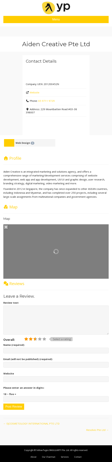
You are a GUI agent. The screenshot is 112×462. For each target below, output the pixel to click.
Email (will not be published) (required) (27, 359)
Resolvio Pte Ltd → (97, 430)
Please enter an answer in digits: (23, 387)
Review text (11, 302)
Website (34, 92)
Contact (77, 456)
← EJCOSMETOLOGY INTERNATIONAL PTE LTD (31, 423)
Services (65, 456)
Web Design (25, 143)
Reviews (13, 283)
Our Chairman (48, 456)
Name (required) (13, 344)
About (33, 456)
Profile (12, 158)
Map (10, 207)
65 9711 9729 (46, 100)
